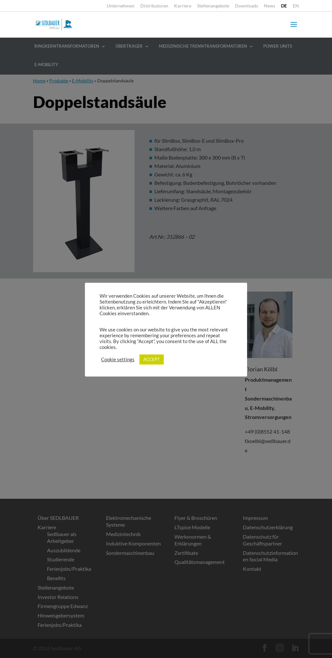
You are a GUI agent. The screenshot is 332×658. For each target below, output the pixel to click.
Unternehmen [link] (121, 6)
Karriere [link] (182, 6)
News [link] (269, 6)
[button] (294, 28)
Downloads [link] (246, 6)
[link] (284, 8)
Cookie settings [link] (118, 359)
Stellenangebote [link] (213, 6)
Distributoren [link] (154, 6)
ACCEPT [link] (151, 359)
